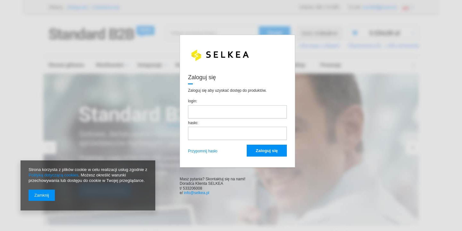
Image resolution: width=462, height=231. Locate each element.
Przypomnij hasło (202, 151)
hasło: (193, 123)
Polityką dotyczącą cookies (53, 175)
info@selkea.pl (196, 193)
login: (193, 101)
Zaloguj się (267, 150)
